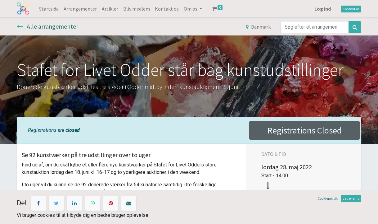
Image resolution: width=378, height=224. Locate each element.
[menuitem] (49, 8)
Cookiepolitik (327, 198)
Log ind (322, 9)
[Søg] (355, 27)
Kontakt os (351, 9)
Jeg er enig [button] (351, 198)
